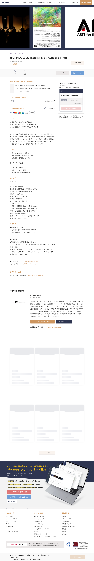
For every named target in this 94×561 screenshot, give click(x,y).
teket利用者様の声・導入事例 (41, 529)
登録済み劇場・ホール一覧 (40, 534)
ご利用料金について (39, 521)
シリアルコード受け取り (12, 531)
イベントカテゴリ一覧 (11, 519)
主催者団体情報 (77, 63)
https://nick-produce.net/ (28, 264)
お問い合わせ (65, 534)
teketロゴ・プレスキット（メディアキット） (45, 536)
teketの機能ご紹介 (38, 524)
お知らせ (64, 531)
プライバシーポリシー (67, 519)
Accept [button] (87, 553)
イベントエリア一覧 (11, 521)
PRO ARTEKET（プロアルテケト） (15, 529)
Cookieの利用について (67, 521)
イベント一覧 (25, 508)
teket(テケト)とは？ (39, 516)
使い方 (7, 524)
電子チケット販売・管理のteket (13, 508)
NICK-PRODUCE (35, 295)
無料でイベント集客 (86, 2)
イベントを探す (10, 516)
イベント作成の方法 (39, 519)
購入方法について (51, 108)
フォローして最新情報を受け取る (42, 321)
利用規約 (64, 516)
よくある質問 (9, 526)
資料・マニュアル (38, 531)
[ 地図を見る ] (15, 64)
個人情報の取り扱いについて (69, 524)
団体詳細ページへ (63, 321)
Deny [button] (79, 553)
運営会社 (64, 529)
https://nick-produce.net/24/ (29, 261)
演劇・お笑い (13, 53)
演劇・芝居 (22, 53)
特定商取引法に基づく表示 (68, 526)
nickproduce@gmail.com (35, 275)
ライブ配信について (39, 526)
